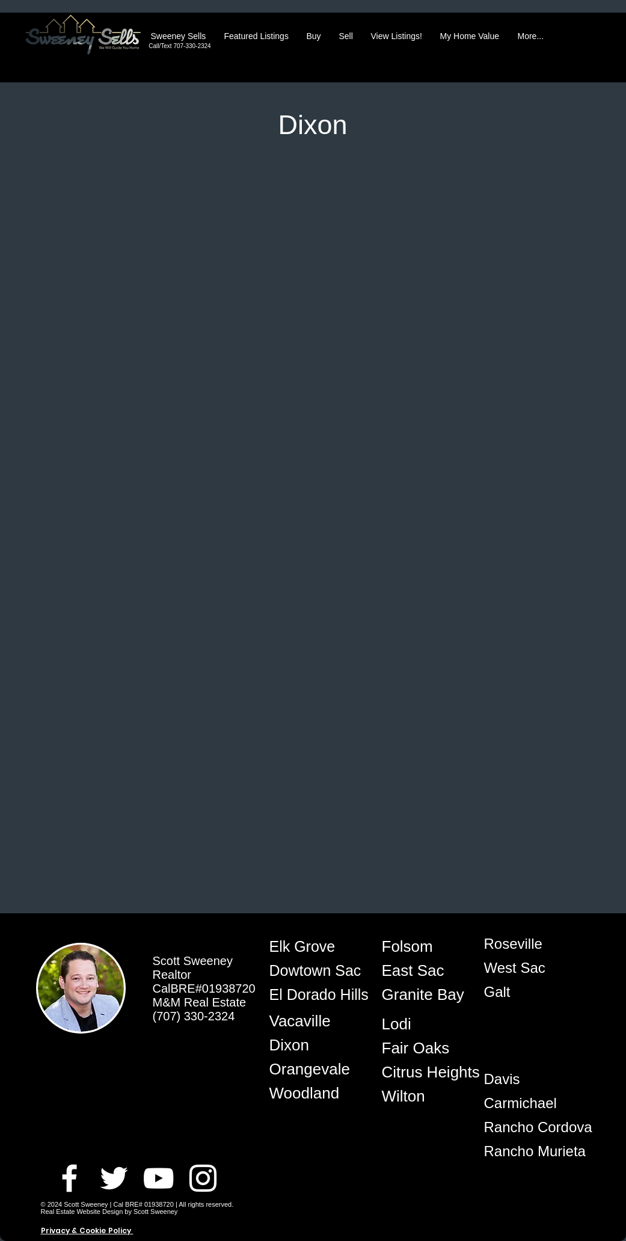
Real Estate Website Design (82, 1211)
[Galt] (526, 992)
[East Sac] (424, 970)
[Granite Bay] (424, 994)
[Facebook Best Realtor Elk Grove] (69, 1178)
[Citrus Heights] (431, 1072)
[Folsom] (424, 946)
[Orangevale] (312, 1069)
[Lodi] (424, 1024)
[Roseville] (526, 944)
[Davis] (526, 1079)
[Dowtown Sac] (316, 970)
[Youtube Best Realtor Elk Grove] (158, 1178)
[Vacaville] (312, 1021)
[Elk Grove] (312, 946)
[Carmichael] (526, 1103)
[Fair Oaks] (424, 1048)
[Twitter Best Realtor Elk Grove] (114, 1178)
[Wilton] (424, 1096)
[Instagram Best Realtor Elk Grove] (203, 1178)
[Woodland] (312, 1093)
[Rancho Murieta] (535, 1151)
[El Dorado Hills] (319, 994)
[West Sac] (526, 968)
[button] (256, 36)
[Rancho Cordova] (538, 1127)
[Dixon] (312, 1045)
